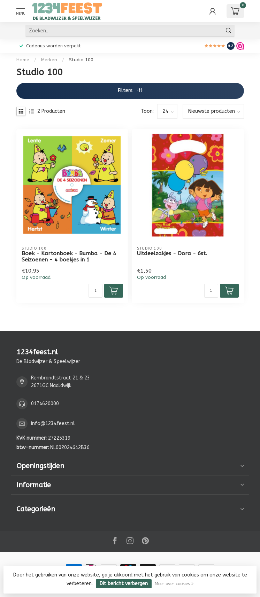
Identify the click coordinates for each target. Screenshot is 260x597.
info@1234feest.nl (53, 423)
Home (22, 59)
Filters (130, 91)
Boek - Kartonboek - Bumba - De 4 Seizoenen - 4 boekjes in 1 (69, 256)
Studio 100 (81, 59)
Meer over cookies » (174, 583)
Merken (49, 59)
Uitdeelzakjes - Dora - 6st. (172, 253)
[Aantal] (95, 291)
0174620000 (45, 404)
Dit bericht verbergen (124, 584)
